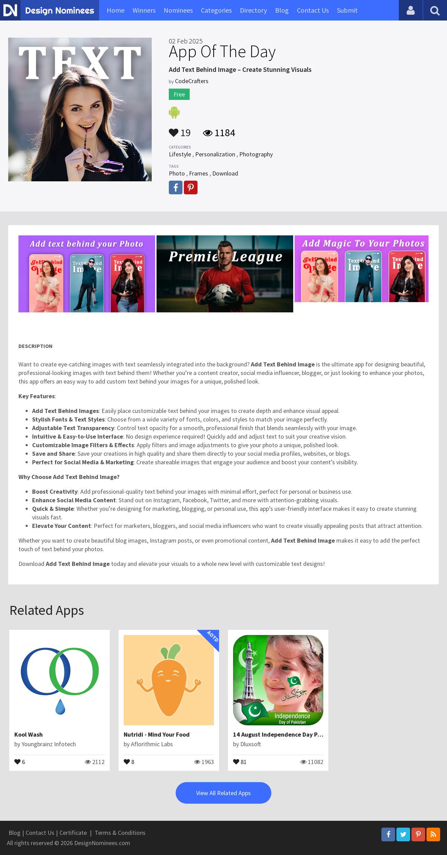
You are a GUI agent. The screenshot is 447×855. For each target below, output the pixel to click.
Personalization (215, 154)
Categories (216, 10)
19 (180, 129)
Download (225, 173)
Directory (253, 10)
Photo (177, 173)
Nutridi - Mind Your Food (157, 734)
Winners (144, 10)
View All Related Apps (223, 793)
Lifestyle (180, 154)
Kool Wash (28, 734)
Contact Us (313, 10)
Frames (198, 173)
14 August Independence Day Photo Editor (291, 734)
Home (115, 10)
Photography (256, 154)
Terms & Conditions (120, 833)
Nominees (178, 10)
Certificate (73, 833)
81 (240, 761)
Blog (282, 10)
